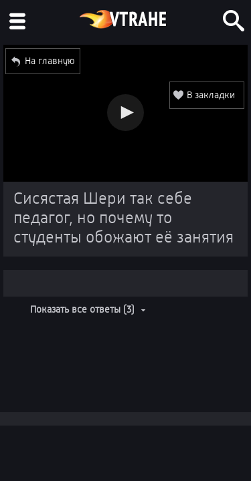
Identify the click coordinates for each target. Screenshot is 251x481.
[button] (125, 112)
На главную (50, 61)
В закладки (211, 95)
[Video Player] (125, 113)
